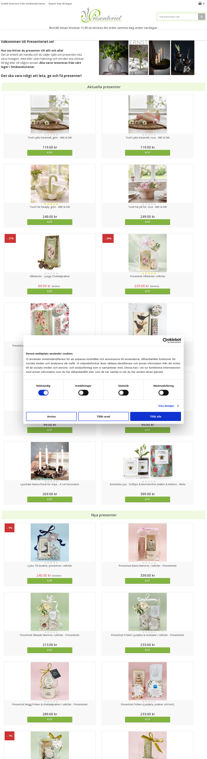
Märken (184, 33)
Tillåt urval (103, 416)
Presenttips (108, 33)
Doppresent (8, 752)
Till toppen (103, 708)
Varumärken (8, 726)
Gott (168, 33)
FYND (197, 33)
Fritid (154, 33)
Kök (140, 33)
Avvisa (51, 416)
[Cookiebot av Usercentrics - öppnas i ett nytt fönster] (165, 340)
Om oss (5, 736)
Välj (129, 523)
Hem (127, 33)
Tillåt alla (155, 416)
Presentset (87, 33)
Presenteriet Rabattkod (15, 742)
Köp (26, 152)
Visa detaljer (166, 405)
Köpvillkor (6, 731)
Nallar (4, 747)
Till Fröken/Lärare (48, 33)
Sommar (68, 33)
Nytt (9, 33)
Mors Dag (26, 33)
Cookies (5, 720)
